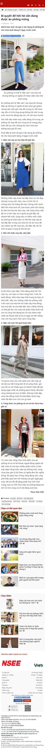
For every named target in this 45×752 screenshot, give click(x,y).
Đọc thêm (6, 595)
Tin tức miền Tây (7, 693)
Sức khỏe (39, 685)
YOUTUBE (27, 700)
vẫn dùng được (28, 498)
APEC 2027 (16, 501)
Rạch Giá (24, 501)
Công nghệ (5, 680)
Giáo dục (39, 677)
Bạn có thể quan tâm (12, 508)
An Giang (39, 501)
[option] (22, 663)
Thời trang (5, 690)
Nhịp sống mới (7, 688)
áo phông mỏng (7, 501)
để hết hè (20, 498)
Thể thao (5, 685)
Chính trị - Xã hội (25, 10)
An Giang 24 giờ (11, 10)
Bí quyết (13, 498)
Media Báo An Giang (35, 693)
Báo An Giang (6, 504)
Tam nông (38, 688)
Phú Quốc (32, 501)
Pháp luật (39, 680)
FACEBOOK (18, 700)
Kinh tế (4, 677)
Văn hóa (39, 683)
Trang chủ (5, 672)
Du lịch (40, 690)
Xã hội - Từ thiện (36, 675)
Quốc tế (4, 683)
